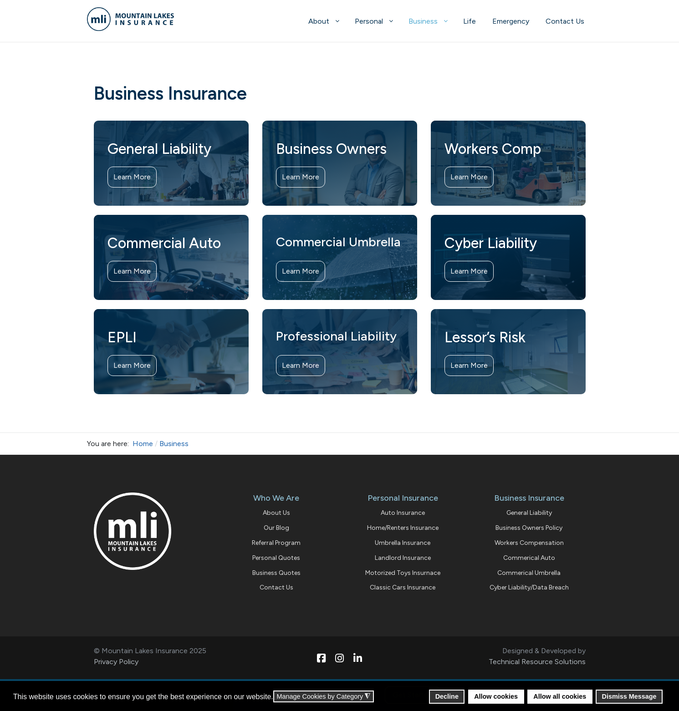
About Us (276, 513)
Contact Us (276, 587)
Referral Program (276, 543)
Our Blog (276, 528)
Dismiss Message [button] (629, 696)
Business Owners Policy (528, 528)
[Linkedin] (357, 654)
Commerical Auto (529, 558)
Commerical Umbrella (529, 573)
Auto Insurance (403, 513)
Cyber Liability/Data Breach (529, 587)
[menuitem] (323, 21)
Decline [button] (447, 696)
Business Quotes (276, 573)
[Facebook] (321, 654)
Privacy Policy (116, 661)
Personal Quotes (276, 558)
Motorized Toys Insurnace (402, 573)
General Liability (529, 513)
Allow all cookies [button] (559, 696)
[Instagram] (339, 654)
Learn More (132, 177)
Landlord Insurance (403, 558)
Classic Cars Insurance (402, 587)
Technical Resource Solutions (537, 661)
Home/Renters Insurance (403, 528)
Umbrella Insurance (402, 543)
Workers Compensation (529, 543)
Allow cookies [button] (496, 696)
